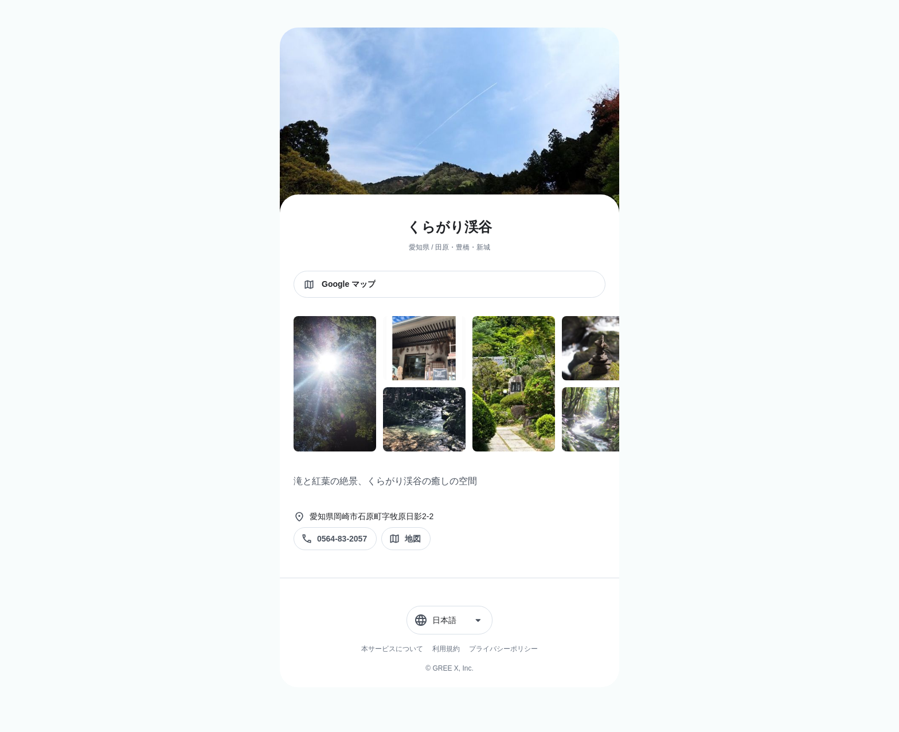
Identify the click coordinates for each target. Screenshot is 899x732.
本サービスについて (392, 649)
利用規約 (446, 649)
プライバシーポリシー (503, 649)
